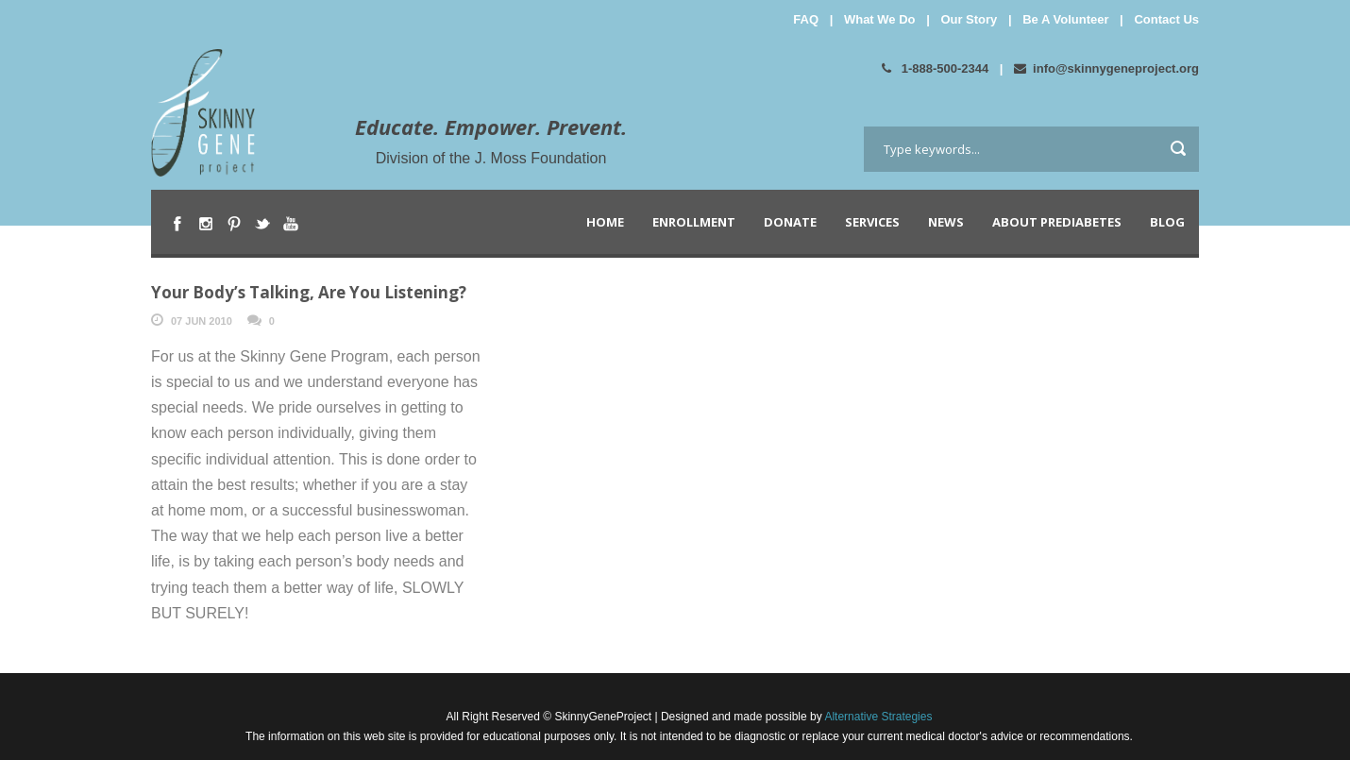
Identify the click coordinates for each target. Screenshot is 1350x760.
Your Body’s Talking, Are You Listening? (308, 292)
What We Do (880, 19)
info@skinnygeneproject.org (1106, 68)
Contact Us (1166, 19)
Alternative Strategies (877, 716)
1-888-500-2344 (935, 68)
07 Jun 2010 (201, 321)
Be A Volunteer (1065, 19)
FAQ (805, 19)
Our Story (968, 19)
